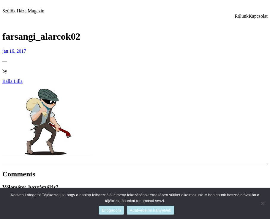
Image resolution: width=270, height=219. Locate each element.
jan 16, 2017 (14, 51)
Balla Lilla (12, 81)
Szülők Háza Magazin (23, 10)
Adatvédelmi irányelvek (150, 210)
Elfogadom (111, 210)
